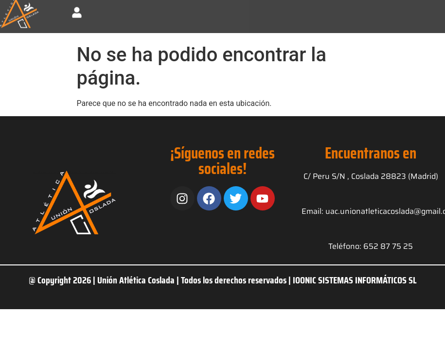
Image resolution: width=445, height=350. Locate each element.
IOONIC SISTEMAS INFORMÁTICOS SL (355, 280)
